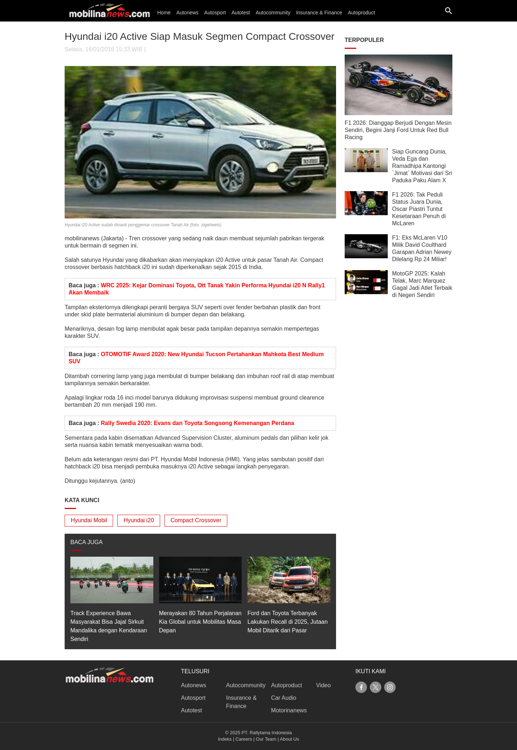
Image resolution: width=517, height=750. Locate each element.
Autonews (187, 12)
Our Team (266, 739)
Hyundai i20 (139, 520)
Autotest (241, 12)
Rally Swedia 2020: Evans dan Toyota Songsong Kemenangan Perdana (197, 423)
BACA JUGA (86, 542)
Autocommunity (273, 12)
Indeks (225, 739)
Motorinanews (289, 710)
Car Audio (283, 698)
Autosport (215, 12)
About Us (289, 739)
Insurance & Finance (319, 12)
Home (164, 12)
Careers (244, 739)
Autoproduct (361, 12)
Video (323, 685)
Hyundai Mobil (89, 520)
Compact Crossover (196, 520)
